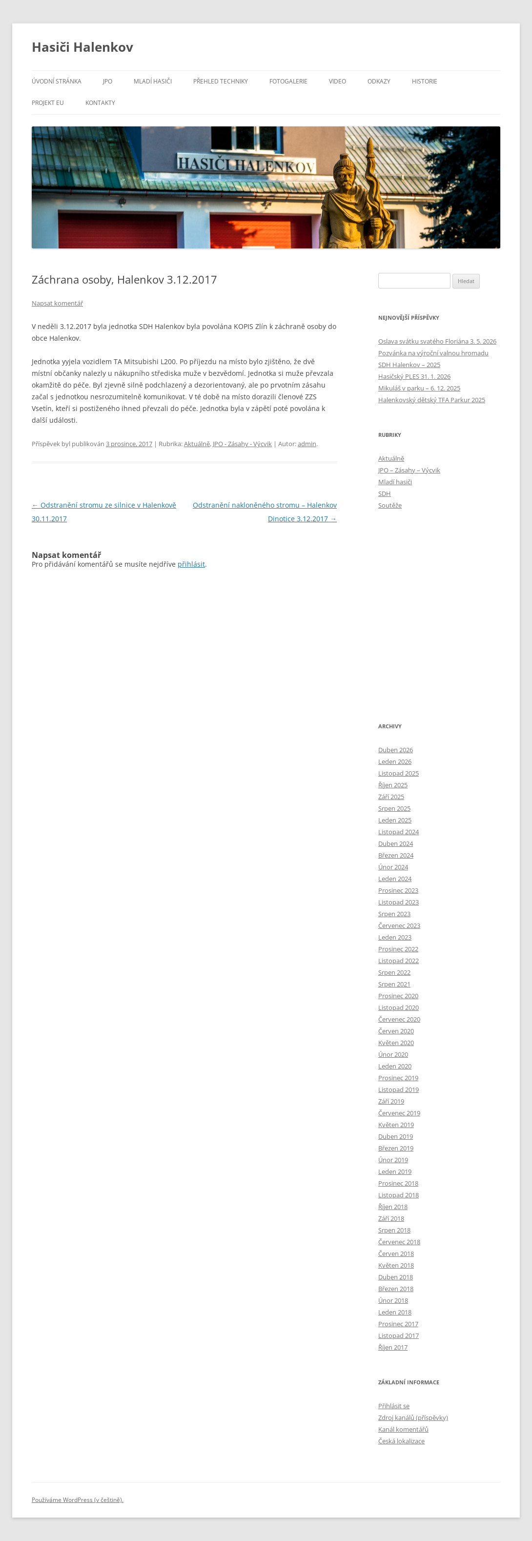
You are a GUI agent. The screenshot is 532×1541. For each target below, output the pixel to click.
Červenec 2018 (399, 1241)
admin (307, 443)
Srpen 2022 (394, 972)
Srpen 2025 (394, 808)
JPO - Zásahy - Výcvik (242, 443)
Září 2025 (391, 796)
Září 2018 (391, 1218)
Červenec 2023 (399, 925)
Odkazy (379, 81)
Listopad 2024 (398, 831)
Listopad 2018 (398, 1195)
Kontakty (100, 103)
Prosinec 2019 (398, 1077)
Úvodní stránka (57, 81)
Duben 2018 (395, 1277)
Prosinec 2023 (398, 890)
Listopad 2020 (398, 1007)
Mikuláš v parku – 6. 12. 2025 (419, 388)
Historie (424, 81)
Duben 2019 (395, 1136)
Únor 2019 (393, 1159)
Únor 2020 (393, 1054)
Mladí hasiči (153, 81)
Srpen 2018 (394, 1230)
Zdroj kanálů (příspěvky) (413, 1417)
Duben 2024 (395, 843)
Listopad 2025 (398, 773)
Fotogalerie (288, 81)
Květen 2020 (396, 1042)
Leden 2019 (394, 1171)
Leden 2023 (394, 937)
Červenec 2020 (399, 1019)
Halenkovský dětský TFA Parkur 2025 (431, 399)
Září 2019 (391, 1101)
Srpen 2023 (394, 913)
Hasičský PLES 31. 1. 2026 (414, 376)
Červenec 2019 (399, 1113)
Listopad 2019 (398, 1089)
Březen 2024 (395, 855)
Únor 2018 (393, 1300)
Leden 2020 (394, 1066)
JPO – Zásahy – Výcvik (409, 470)
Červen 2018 (396, 1253)
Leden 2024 (394, 878)
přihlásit (191, 564)
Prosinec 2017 (398, 1323)
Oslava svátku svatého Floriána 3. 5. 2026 (437, 341)
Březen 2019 (395, 1148)
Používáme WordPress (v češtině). (77, 1500)
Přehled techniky (220, 81)
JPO (107, 81)
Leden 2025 (394, 820)
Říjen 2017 (393, 1347)
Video (337, 81)
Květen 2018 (396, 1265)
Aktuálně (197, 443)
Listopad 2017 (398, 1335)
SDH (384, 493)
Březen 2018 (395, 1288)
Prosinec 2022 (398, 949)
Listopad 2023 (398, 902)
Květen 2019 (396, 1124)
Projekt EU (48, 103)
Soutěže (390, 505)
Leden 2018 (394, 1312)
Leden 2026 (394, 761)
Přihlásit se (393, 1405)
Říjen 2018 (393, 1206)
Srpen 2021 (394, 984)
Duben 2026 (395, 749)
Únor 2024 (393, 867)
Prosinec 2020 (398, 995)
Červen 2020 (396, 1031)
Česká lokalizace (401, 1441)
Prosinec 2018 (398, 1183)
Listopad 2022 (398, 960)
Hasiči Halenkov (82, 47)
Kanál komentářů (403, 1429)
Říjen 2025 (393, 785)
